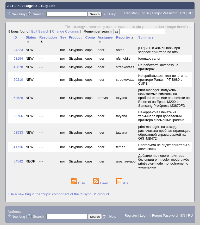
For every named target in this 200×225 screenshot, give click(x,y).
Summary (146, 37)
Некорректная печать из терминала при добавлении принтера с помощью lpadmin (161, 116)
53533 (18, 132)
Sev (63, 37)
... (190, 27)
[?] (104, 14)
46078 (18, 67)
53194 (18, 58)
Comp (90, 37)
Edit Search (40, 31)
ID (15, 37)
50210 (18, 80)
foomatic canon (149, 58)
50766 (18, 116)
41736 (18, 147)
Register (130, 13)
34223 (18, 50)
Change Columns (65, 31)
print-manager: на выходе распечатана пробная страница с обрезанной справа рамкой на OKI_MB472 (164, 132)
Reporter (125, 37)
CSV (78, 183)
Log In (144, 13)
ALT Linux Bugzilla (22, 6)
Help (112, 14)
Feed (101, 183)
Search (38, 14)
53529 (18, 98)
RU (190, 13)
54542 (18, 161)
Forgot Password (164, 13)
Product (75, 37)
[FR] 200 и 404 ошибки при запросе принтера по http (159, 50)
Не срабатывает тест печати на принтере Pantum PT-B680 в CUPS (163, 79)
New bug (18, 14)
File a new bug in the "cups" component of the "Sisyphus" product (58, 194)
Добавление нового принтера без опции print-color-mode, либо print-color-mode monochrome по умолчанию (163, 161)
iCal (122, 183)
